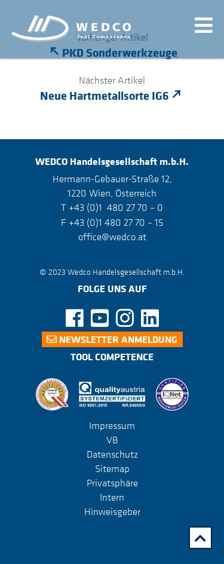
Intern (112, 497)
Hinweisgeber (112, 511)
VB (112, 440)
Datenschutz (112, 454)
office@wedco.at (112, 237)
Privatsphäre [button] (112, 483)
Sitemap (112, 468)
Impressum (112, 425)
